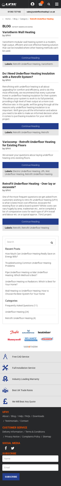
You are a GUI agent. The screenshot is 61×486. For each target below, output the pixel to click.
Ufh (43, 171)
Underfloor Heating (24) (17, 312)
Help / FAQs (24, 416)
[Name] (30, 458)
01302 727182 (14, 12)
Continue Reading (31, 58)
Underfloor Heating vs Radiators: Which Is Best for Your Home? (30, 283)
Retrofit (45, 132)
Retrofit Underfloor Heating (26, 64)
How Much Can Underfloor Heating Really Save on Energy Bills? (30, 255)
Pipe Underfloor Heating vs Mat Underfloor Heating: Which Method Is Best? (26, 274)
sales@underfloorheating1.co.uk (41, 12)
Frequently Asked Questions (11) (21, 305)
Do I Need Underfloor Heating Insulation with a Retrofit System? (28, 75)
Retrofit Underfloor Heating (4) (20, 318)
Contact (24, 421)
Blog (13, 416)
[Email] (30, 467)
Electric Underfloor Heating (26, 171)
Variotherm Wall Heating (18, 32)
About (5, 416)
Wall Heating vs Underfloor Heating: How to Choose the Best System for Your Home (27, 292)
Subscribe (11, 476)
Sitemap (47, 436)
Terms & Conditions (35, 431)
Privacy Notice (12, 436)
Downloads (38, 416)
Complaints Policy (31, 436)
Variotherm (47, 64)
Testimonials (11, 421)
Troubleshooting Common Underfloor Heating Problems (28, 264)
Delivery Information (12, 431)
